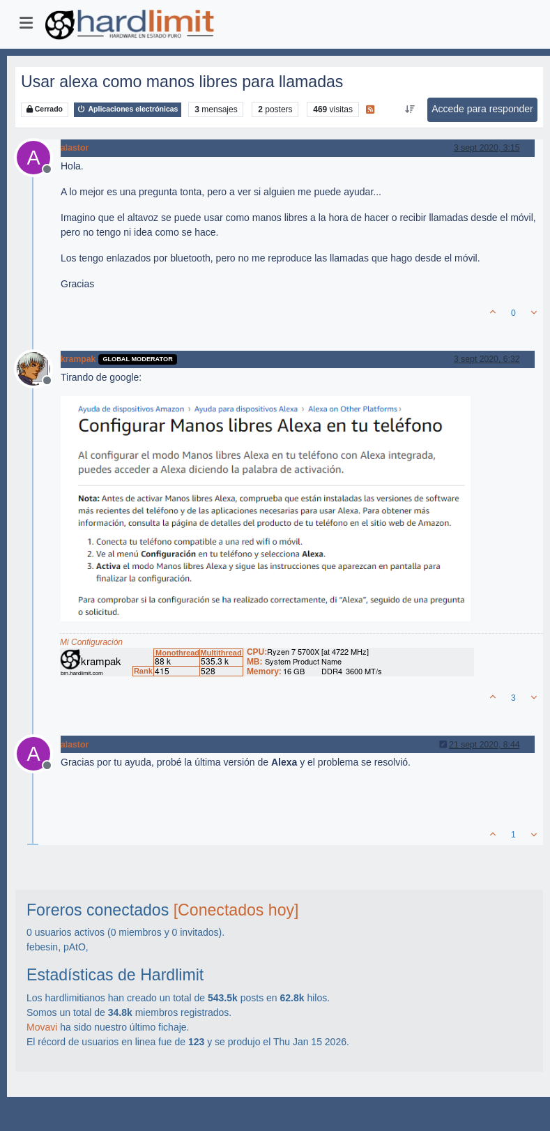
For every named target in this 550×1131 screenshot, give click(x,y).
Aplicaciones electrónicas (127, 109)
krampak (78, 359)
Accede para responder (482, 108)
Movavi (41, 1027)
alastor (75, 148)
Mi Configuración (91, 642)
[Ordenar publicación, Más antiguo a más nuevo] (410, 109)
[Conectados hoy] (236, 910)
